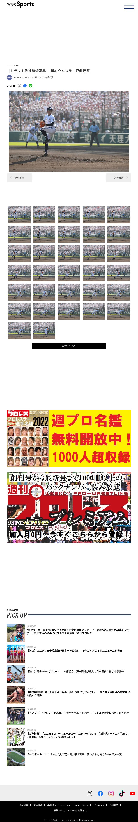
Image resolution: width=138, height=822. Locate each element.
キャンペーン (81, 805)
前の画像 (19, 177)
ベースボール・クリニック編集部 (33, 77)
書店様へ (51, 805)
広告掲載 (38, 805)
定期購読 (114, 805)
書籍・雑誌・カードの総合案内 (69, 810)
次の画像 (118, 177)
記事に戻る (69, 346)
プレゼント (98, 805)
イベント (65, 805)
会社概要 (24, 805)
